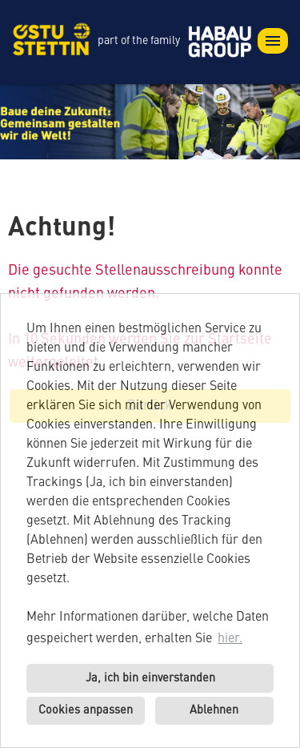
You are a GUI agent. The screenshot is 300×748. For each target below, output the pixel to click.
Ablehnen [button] (214, 710)
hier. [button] (230, 639)
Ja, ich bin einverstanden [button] (150, 678)
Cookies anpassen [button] (85, 710)
